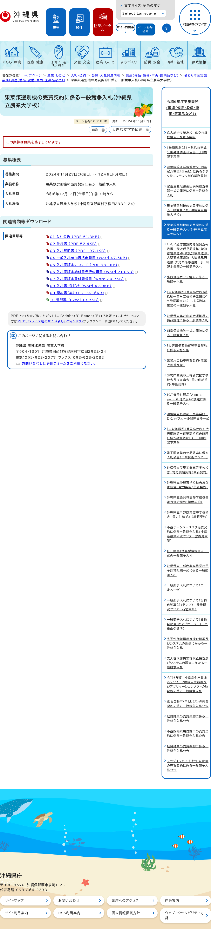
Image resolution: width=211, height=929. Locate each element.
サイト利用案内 (16, 903)
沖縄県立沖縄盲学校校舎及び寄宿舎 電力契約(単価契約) (188, 475)
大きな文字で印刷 (127, 129)
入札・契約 (78, 75)
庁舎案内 (172, 890)
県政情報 (199, 62)
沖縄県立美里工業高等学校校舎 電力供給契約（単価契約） (188, 460)
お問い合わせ (68, 890)
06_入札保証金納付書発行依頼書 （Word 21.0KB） (94, 272)
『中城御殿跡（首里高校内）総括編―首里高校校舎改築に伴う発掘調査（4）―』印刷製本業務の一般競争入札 (188, 289)
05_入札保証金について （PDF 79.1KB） (85, 264)
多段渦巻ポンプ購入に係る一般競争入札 (187, 269)
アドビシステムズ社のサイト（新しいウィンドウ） (50, 321)
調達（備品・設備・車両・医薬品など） (152, 75)
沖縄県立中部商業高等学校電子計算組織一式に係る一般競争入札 (188, 561)
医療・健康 (35, 62)
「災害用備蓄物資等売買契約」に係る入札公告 (188, 338)
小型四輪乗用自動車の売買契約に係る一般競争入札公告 (188, 723)
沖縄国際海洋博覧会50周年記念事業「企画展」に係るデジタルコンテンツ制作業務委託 (188, 161)
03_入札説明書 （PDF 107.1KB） (79, 250)
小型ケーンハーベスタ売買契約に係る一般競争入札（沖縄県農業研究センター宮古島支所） (187, 524)
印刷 (95, 129)
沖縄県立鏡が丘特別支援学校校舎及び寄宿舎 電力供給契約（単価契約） (188, 370)
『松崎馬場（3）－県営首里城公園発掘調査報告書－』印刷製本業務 (187, 142)
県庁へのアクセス (125, 890)
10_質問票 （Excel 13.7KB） (76, 300)
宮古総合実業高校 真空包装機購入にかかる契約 (187, 125)
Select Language (139, 13)
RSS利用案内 (69, 903)
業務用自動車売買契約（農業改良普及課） (187, 353)
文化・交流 (82, 62)
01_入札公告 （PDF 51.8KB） (76, 236)
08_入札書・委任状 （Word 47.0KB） (82, 286)
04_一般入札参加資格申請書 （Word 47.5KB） (90, 257)
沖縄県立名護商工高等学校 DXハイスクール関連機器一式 (188, 406)
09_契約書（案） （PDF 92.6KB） (79, 293)
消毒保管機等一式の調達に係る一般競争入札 (188, 323)
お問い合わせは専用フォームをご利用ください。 (59, 363)
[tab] (125, 29)
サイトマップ (14, 890)
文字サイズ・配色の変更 (142, 5)
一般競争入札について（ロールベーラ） (187, 578)
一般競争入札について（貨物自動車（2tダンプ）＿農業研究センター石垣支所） (187, 595)
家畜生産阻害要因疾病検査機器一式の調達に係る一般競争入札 (188, 181)
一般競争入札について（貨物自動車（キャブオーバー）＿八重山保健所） (187, 614)
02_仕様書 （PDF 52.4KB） (75, 243)
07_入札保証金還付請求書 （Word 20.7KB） (88, 279)
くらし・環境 (12, 62)
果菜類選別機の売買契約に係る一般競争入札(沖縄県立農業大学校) (188, 200)
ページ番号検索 (145, 29)
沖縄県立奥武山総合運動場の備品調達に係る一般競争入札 (188, 308)
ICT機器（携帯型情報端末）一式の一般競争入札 (188, 543)
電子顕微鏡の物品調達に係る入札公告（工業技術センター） (188, 445)
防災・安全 (152, 62)
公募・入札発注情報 (105, 75)
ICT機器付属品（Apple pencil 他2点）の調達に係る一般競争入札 (186, 389)
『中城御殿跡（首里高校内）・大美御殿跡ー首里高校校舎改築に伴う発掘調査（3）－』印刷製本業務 (188, 426)
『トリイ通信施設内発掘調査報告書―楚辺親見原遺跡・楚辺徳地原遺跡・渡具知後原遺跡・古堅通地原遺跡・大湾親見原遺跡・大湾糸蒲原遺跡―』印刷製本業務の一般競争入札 (188, 245)
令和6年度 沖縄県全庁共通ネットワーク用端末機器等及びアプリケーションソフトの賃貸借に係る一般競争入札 (187, 674)
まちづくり (129, 62)
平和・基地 (176, 62)
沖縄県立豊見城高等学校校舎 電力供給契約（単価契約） (188, 490)
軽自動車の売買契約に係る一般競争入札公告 (188, 709)
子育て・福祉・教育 (59, 63)
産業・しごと (105, 62)
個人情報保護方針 (126, 903)
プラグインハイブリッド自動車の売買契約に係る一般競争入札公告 (188, 756)
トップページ (32, 75)
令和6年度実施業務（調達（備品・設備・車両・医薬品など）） (186, 103)
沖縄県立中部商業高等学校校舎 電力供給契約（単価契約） (188, 505)
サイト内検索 (125, 27)
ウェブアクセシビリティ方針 (184, 905)
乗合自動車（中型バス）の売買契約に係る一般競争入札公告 (188, 694)
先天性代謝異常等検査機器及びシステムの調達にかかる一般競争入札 (188, 634)
